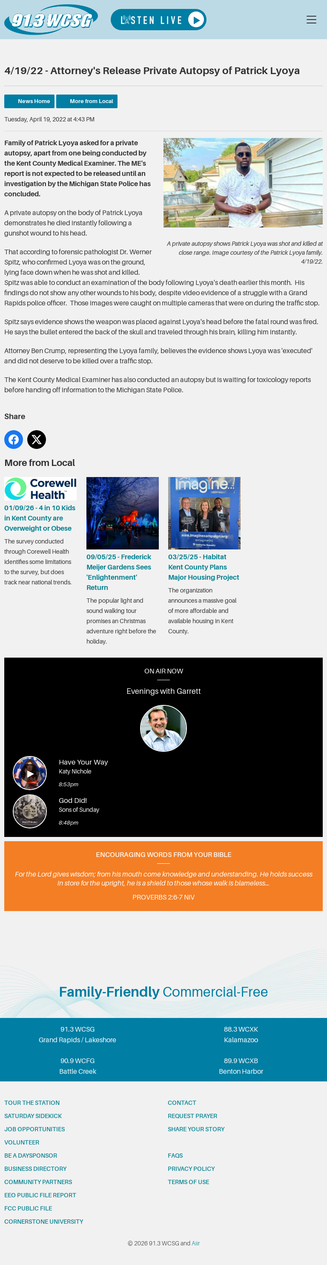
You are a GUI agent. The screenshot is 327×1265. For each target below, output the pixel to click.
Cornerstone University (43, 1221)
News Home (34, 101)
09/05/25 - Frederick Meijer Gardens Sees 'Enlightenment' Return (122, 534)
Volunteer (21, 1142)
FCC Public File (28, 1208)
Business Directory (35, 1168)
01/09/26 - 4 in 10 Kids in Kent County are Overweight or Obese (40, 504)
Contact (182, 1102)
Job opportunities (34, 1129)
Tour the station (32, 1102)
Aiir (196, 1243)
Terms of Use (188, 1182)
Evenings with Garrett (163, 691)
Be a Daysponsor (30, 1155)
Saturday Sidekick (33, 1116)
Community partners (38, 1182)
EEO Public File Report (40, 1195)
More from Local (91, 101)
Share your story (196, 1129)
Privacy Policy (191, 1168)
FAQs (175, 1155)
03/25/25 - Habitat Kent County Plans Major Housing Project (204, 529)
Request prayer (192, 1116)
